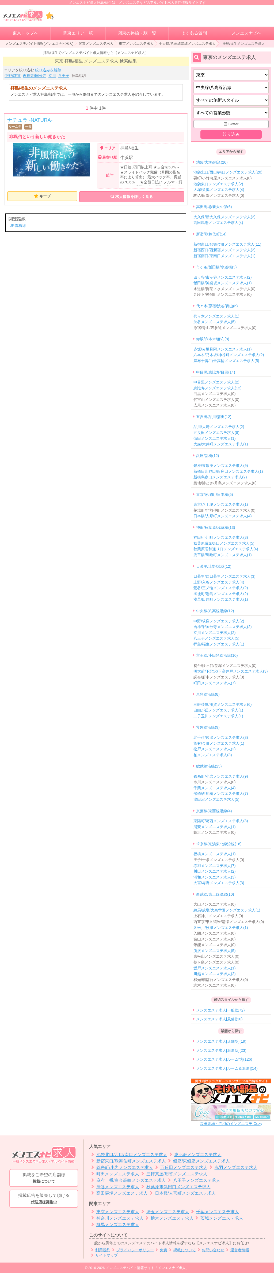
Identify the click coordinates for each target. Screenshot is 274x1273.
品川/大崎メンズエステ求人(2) (218, 427)
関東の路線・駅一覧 (137, 33)
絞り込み (230, 134)
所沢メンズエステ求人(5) (214, 951)
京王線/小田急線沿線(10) (217, 656)
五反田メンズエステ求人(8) (216, 432)
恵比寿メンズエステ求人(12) (217, 388)
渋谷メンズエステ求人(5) (214, 322)
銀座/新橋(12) (207, 455)
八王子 (63, 75)
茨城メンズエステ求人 (218, 1218)
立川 (52, 75)
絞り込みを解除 (48, 70)
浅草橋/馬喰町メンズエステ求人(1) (222, 555)
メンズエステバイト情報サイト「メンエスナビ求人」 (147, 1268)
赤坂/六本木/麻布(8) (212, 339)
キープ (45, 196)
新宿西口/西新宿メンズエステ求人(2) (224, 250)
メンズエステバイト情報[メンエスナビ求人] (39, 44)
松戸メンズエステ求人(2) (214, 749)
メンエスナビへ (246, 33)
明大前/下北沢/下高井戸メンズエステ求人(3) (230, 671)
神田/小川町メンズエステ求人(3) (220, 538)
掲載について (181, 1250)
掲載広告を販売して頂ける (44, 1199)
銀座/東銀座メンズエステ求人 (198, 1161)
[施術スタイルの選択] (231, 100)
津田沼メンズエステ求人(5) (216, 799)
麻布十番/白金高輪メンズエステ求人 (127, 1180)
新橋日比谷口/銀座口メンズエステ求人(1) (228, 471)
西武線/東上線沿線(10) (215, 894)
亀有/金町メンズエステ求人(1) (218, 743)
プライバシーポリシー (132, 1250)
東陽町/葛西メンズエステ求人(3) (220, 821)
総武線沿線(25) (209, 766)
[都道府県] (231, 74)
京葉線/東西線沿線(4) (214, 811)
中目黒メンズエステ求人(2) (216, 382)
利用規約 (99, 1250)
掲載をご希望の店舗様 (44, 1178)
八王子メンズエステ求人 (193, 1180)
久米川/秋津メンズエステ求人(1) (220, 927)
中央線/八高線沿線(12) (215, 611)
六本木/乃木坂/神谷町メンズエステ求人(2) (228, 355)
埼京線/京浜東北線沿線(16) (219, 844)
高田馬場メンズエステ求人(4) (218, 223)
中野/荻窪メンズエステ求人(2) (218, 621)
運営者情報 (236, 1250)
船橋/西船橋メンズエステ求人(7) (220, 794)
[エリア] (231, 87)
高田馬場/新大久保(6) (214, 207)
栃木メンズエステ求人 (168, 1218)
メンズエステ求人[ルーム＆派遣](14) (227, 1068)
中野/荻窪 (13, 75)
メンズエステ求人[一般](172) (220, 1010)
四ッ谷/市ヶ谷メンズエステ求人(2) (222, 277)
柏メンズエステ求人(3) (212, 755)
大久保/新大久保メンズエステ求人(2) (224, 217)
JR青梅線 (18, 225)
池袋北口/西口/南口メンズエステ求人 (128, 1154)
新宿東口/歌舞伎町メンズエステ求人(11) (227, 244)
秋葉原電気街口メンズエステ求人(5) (223, 543)
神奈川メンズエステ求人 (116, 1218)
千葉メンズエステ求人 (214, 1211)
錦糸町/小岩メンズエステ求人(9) (220, 776)
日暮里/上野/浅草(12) (213, 566)
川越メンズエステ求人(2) (214, 974)
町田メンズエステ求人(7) (214, 683)
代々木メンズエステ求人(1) (216, 316)
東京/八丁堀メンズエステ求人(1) (220, 504)
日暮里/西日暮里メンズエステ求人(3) (224, 576)
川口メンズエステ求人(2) (214, 871)
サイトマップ (103, 1255)
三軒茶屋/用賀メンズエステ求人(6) (222, 704)
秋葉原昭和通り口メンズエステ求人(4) (225, 549)
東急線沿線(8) (208, 694)
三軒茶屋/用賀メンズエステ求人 (173, 1174)
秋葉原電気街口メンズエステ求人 (175, 1187)
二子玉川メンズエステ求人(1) (218, 716)
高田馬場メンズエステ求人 (118, 1193)
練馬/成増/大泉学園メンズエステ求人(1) (226, 910)
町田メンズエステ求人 (114, 1174)
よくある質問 (194, 33)
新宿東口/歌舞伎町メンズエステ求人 (127, 1161)
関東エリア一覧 (78, 33)
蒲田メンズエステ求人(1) (214, 438)
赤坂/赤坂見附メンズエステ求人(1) (222, 349)
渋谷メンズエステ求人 (114, 1187)
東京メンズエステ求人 (136, 44)
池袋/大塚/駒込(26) (212, 162)
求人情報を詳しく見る (132, 196)
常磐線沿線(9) (208, 727)
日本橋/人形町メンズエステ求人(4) (222, 516)
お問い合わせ (210, 1250)
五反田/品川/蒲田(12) (213, 417)
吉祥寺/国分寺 (34, 75)
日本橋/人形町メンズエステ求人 (182, 1193)
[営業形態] (231, 112)
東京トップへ (25, 33)
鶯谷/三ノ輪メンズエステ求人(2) (220, 588)
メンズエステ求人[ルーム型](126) (224, 1059)
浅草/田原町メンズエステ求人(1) (220, 599)
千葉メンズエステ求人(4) (214, 788)
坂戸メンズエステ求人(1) (214, 968)
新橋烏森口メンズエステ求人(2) (220, 477)
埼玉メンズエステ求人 (164, 1211)
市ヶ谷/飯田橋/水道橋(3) (216, 267)
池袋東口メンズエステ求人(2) (218, 184)
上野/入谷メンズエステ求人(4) (218, 582)
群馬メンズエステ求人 (114, 1224)
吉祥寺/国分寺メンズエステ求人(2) (222, 627)
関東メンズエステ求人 (96, 44)
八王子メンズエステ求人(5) (216, 638)
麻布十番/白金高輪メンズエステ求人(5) (226, 361)
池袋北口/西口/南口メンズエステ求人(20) (227, 172)
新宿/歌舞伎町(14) (211, 234)
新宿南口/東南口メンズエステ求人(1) (224, 256)
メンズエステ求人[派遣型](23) (221, 1050)
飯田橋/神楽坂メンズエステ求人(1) (222, 283)
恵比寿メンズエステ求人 (194, 1154)
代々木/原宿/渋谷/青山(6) (217, 306)
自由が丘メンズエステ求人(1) (218, 710)
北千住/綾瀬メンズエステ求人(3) (220, 737)
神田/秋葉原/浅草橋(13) (215, 527)
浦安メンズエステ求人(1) (214, 827)
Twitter (231, 124)
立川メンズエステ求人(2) (214, 632)
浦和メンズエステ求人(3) (214, 877)
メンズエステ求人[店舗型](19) (221, 1041)
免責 (161, 1250)
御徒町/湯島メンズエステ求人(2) (220, 594)
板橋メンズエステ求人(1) (214, 854)
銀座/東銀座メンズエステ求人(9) (220, 466)
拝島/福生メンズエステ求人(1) (218, 644)
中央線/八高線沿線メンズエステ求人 (187, 44)
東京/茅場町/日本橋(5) (214, 494)
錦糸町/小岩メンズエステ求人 (121, 1167)
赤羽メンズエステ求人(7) (214, 866)
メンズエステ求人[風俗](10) (219, 1019)
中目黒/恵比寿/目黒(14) (215, 372)
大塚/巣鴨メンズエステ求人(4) (218, 189)
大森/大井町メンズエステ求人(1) (220, 444)
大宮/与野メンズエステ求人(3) (218, 883)
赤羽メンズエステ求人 (232, 1167)
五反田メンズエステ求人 (180, 1167)
